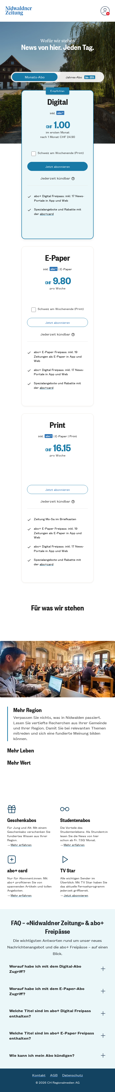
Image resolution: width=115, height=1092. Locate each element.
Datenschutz (72, 1075)
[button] (57, 723)
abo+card (47, 214)
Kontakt (39, 1075)
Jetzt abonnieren (76, 895)
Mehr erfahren (21, 845)
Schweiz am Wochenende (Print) (61, 153)
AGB (54, 1075)
